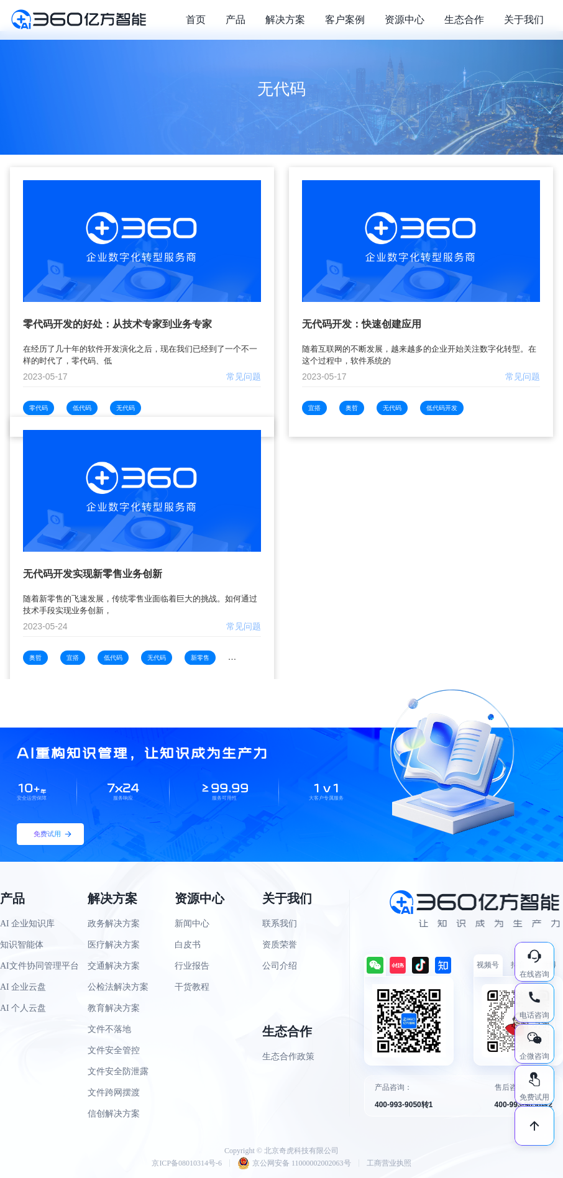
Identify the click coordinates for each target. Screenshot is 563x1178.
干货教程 (192, 987)
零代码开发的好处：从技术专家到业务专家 (117, 324)
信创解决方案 (114, 1113)
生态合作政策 (288, 1056)
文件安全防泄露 (118, 1071)
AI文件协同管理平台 (39, 965)
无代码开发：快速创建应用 (361, 324)
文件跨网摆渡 (114, 1092)
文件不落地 (109, 1029)
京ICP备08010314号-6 (187, 1163)
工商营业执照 (389, 1163)
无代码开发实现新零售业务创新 (92, 573)
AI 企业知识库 (27, 923)
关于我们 (524, 19)
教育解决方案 (114, 1008)
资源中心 (404, 19)
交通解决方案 (114, 965)
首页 (196, 19)
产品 (235, 19)
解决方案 (285, 19)
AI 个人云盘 (23, 1008)
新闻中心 (192, 923)
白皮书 (188, 944)
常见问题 (243, 376)
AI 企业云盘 (23, 987)
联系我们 (279, 923)
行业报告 (192, 965)
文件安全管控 (114, 1050)
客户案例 (345, 19)
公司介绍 (279, 965)
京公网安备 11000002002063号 (294, 1163)
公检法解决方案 (118, 987)
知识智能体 (21, 944)
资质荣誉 (279, 944)
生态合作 (464, 19)
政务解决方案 (114, 923)
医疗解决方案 (114, 944)
